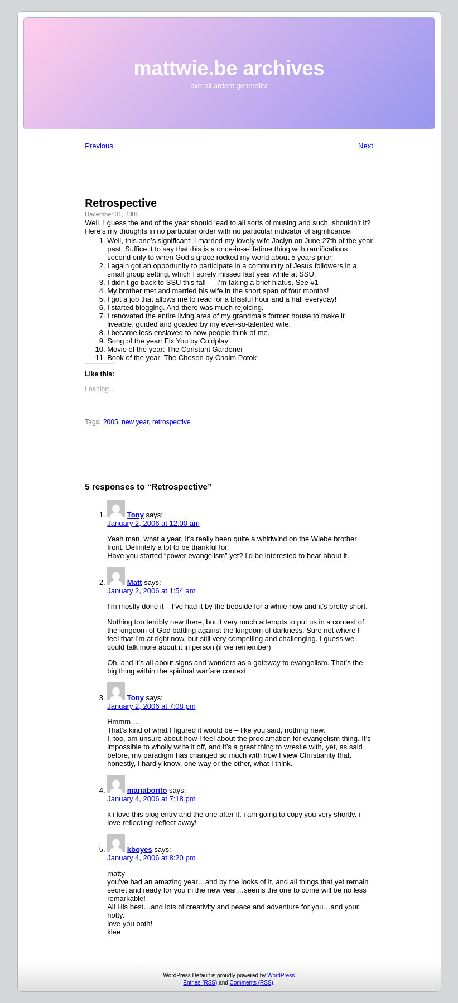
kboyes (139, 849)
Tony (135, 515)
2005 (110, 422)
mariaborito (147, 790)
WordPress (281, 975)
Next (365, 146)
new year (135, 422)
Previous (99, 146)
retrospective (171, 422)
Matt (134, 582)
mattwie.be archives (228, 68)
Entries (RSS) (200, 983)
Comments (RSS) (251, 983)
